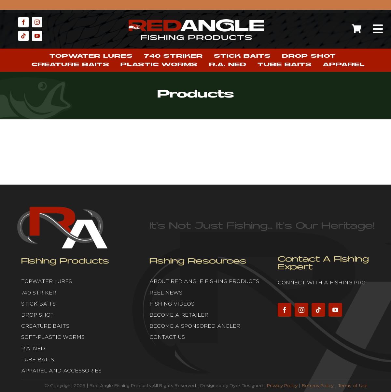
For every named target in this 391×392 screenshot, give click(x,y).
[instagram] (37, 22)
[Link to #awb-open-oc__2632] (378, 29)
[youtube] (37, 36)
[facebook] (23, 22)
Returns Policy (318, 385)
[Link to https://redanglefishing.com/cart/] (356, 29)
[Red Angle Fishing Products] (196, 22)
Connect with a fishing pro (322, 282)
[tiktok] (23, 36)
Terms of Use (353, 385)
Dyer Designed (246, 385)
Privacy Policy (282, 385)
